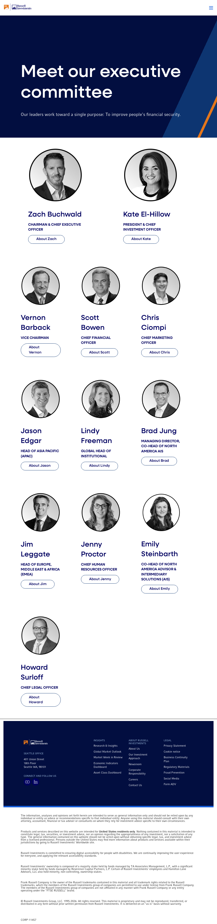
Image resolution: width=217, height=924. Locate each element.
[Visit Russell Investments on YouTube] (27, 782)
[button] (211, 8)
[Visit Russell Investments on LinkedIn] (35, 782)
